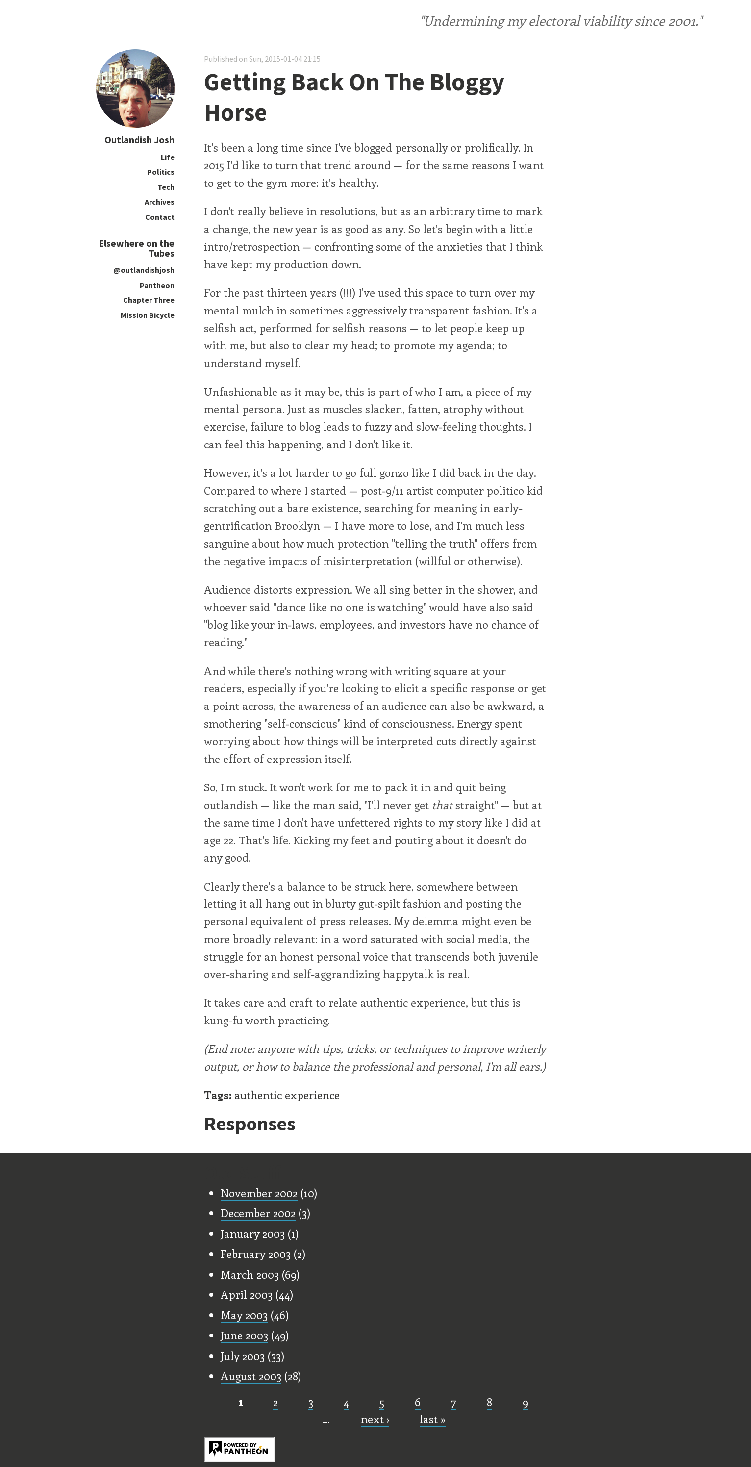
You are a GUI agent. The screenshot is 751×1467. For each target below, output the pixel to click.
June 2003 (244, 1335)
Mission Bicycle (148, 315)
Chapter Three (149, 300)
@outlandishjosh (144, 270)
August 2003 (251, 1375)
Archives (160, 202)
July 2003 (243, 1355)
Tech (166, 187)
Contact (160, 217)
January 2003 (253, 1233)
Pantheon (157, 285)
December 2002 (258, 1212)
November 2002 (259, 1192)
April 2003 (247, 1294)
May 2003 (244, 1315)
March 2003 (250, 1274)
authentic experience (287, 1094)
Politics (161, 172)
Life (168, 157)
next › (375, 1419)
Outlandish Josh (139, 139)
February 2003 (256, 1253)
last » (433, 1419)
